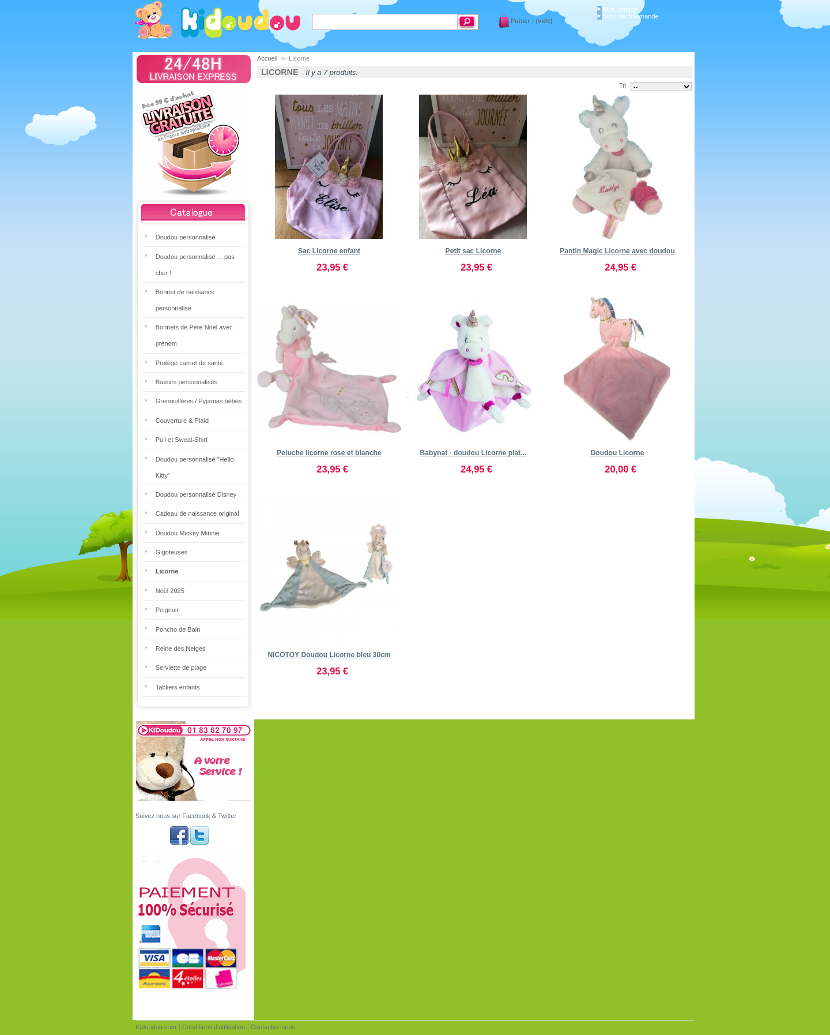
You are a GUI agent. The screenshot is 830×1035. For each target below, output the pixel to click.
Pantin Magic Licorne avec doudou (617, 251)
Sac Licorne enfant (329, 251)
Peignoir (167, 609)
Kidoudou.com (156, 1026)
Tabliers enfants (178, 687)
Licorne (167, 571)
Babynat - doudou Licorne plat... (473, 453)
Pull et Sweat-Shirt (181, 439)
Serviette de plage (181, 667)
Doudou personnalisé (186, 237)
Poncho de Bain (178, 629)
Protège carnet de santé (189, 362)
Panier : (522, 20)
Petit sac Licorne (473, 251)
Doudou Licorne (617, 453)
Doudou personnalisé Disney (196, 494)
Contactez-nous (273, 1026)
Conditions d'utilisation (213, 1026)
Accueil (267, 58)
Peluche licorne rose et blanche (329, 453)
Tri (622, 85)
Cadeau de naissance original (197, 513)
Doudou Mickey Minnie (188, 533)
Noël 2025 (170, 590)
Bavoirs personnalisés (187, 381)
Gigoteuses (172, 552)
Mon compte (620, 9)
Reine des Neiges (181, 648)
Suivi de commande (631, 16)
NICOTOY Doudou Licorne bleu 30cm (328, 655)
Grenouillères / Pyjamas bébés (199, 400)
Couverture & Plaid (182, 420)
